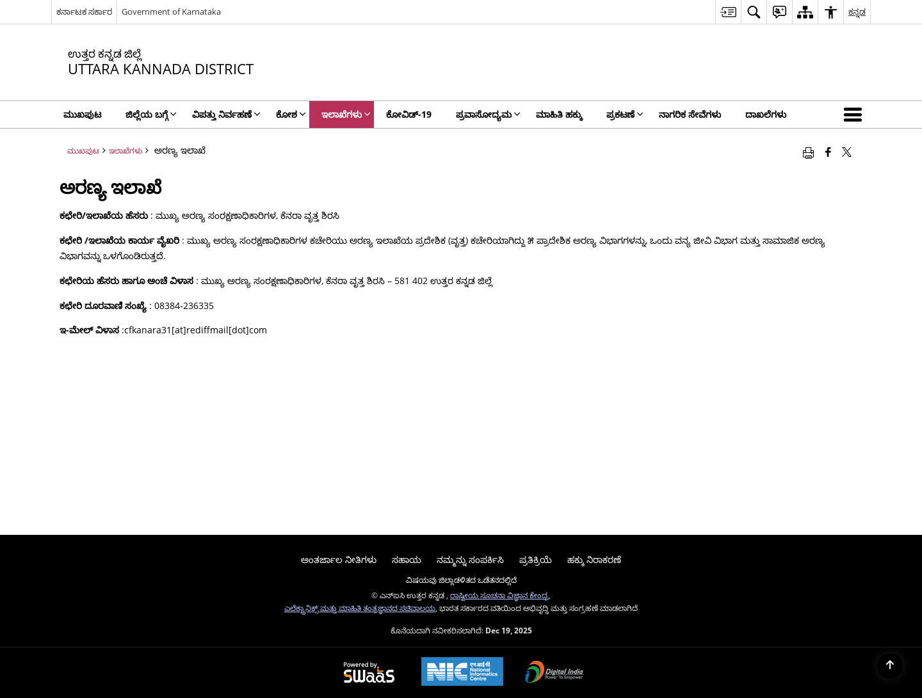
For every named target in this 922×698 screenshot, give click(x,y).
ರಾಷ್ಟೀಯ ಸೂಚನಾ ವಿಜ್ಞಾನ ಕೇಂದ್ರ (499, 595)
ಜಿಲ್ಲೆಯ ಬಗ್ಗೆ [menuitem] (151, 114)
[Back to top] (890, 666)
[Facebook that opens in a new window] (828, 152)
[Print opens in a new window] (808, 152)
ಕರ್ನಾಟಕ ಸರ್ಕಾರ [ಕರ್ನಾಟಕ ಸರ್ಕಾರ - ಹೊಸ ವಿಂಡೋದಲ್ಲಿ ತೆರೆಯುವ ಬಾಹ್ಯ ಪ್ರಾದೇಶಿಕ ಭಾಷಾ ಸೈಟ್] (84, 11)
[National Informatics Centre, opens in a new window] (462, 672)
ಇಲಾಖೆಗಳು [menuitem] (346, 114)
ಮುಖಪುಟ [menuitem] (82, 114)
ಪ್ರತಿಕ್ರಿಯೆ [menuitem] (535, 559)
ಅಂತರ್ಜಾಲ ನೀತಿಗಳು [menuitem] (338, 559)
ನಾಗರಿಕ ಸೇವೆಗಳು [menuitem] (690, 114)
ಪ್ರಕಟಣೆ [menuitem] (624, 114)
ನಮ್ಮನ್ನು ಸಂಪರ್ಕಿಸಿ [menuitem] (470, 559)
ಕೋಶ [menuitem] (291, 114)
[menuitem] (728, 12)
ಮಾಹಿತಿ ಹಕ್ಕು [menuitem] (559, 114)
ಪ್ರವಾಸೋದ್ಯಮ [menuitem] (488, 114)
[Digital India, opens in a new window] (554, 673)
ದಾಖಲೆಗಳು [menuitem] (765, 114)
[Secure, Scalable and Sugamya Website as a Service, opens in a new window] (369, 673)
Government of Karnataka (171, 11)
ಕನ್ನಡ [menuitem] (857, 11)
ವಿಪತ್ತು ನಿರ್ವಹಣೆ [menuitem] (226, 114)
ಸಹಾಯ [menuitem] (406, 559)
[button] (855, 114)
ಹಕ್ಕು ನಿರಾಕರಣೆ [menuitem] (594, 559)
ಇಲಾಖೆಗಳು (125, 150)
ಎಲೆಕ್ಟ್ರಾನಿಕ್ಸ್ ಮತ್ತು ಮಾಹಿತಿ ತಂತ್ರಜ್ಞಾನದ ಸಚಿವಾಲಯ (359, 608)
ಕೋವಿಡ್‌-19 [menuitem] (409, 114)
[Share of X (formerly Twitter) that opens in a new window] (847, 152)
